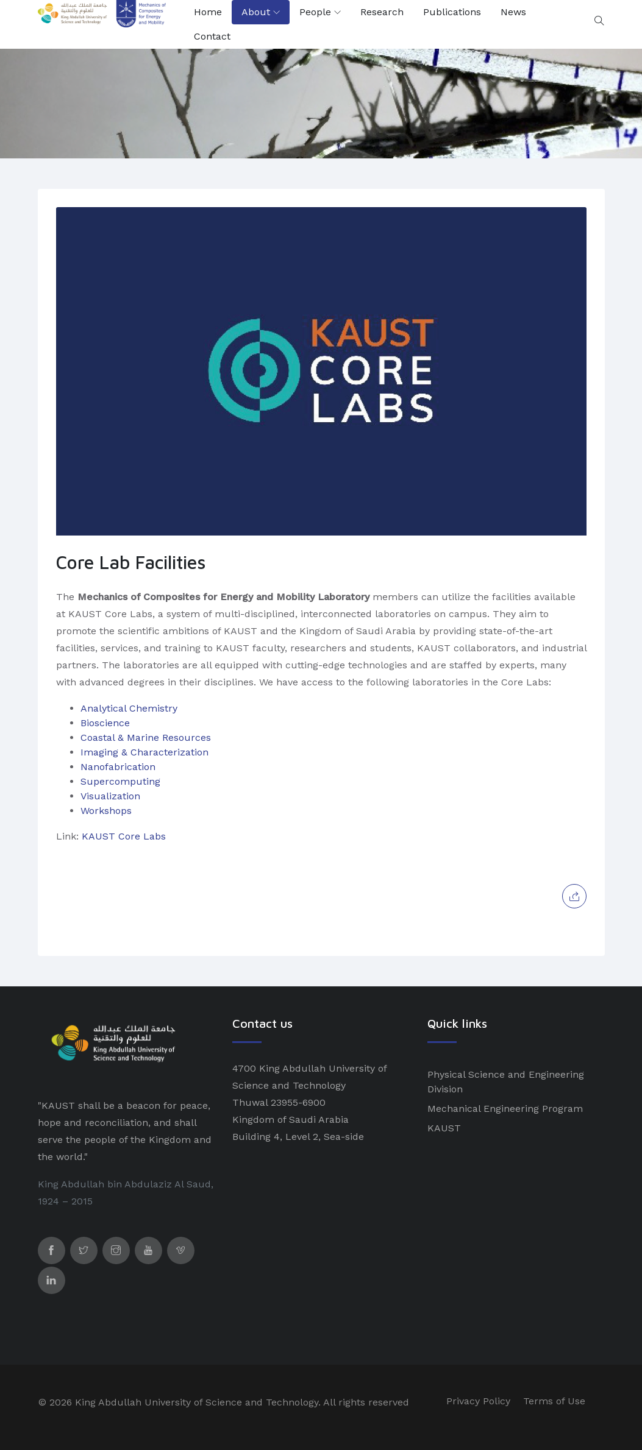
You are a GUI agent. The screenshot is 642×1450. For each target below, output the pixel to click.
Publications (452, 12)
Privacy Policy (478, 1401)
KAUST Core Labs (124, 836)
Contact (212, 36)
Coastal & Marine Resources (145, 737)
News (513, 12)
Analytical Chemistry (128, 708)
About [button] (255, 12)
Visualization (110, 796)
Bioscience (105, 723)
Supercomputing (120, 781)
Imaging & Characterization (144, 752)
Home (208, 12)
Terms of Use (554, 1401)
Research (382, 12)
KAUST (444, 1128)
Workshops (106, 810)
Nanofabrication (117, 767)
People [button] (315, 12)
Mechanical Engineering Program (505, 1108)
